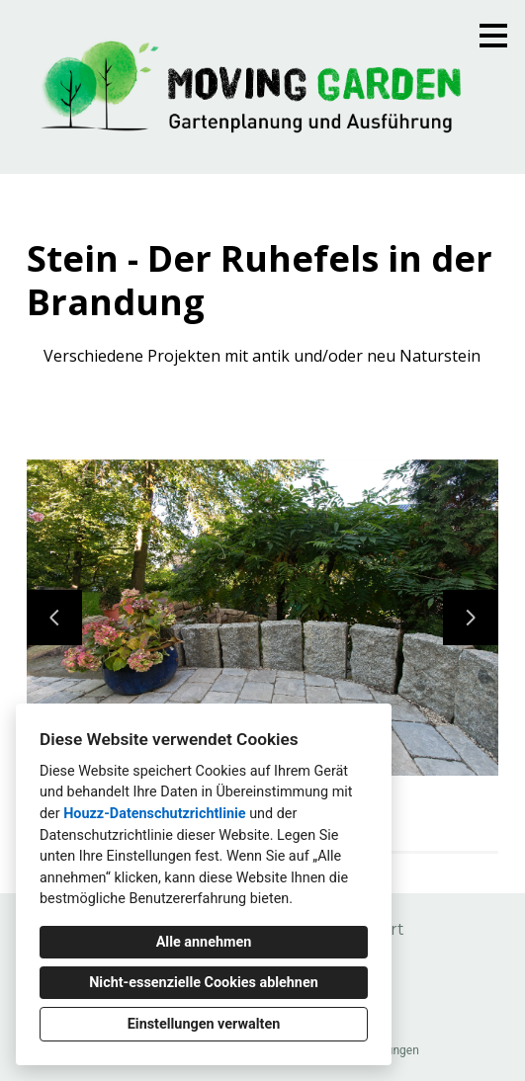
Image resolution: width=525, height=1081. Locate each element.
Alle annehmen (204, 942)
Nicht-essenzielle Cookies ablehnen (203, 982)
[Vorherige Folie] (54, 617)
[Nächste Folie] (470, 617)
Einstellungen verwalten (204, 1024)
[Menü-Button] (493, 35)
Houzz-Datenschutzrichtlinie (154, 813)
